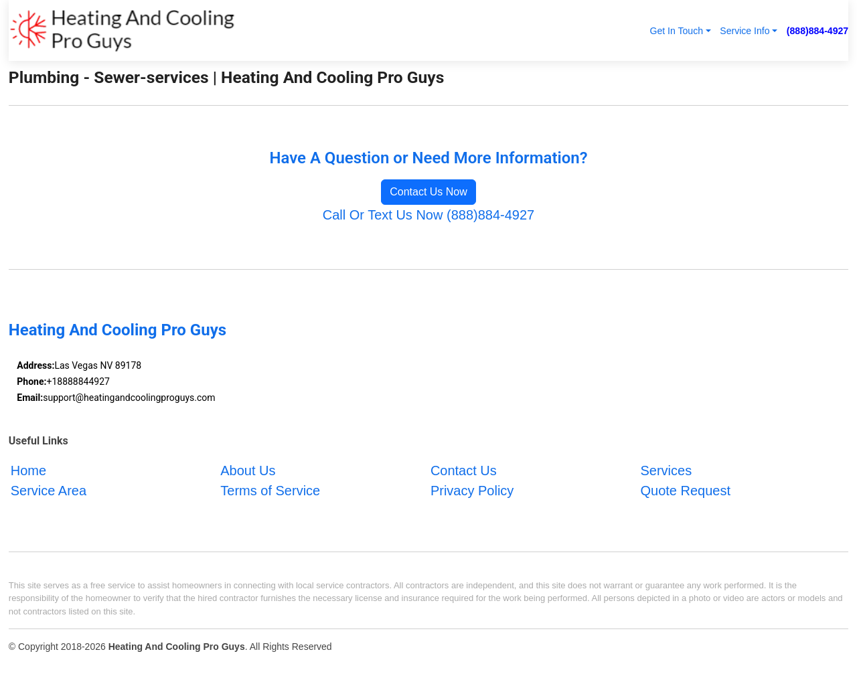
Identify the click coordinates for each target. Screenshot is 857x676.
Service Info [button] (744, 30)
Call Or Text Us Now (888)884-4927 (428, 214)
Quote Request (685, 490)
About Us (247, 470)
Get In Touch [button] (676, 30)
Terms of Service (270, 490)
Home (28, 470)
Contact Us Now (428, 191)
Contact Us (464, 470)
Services (666, 470)
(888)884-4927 (817, 30)
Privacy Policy (472, 490)
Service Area (48, 490)
